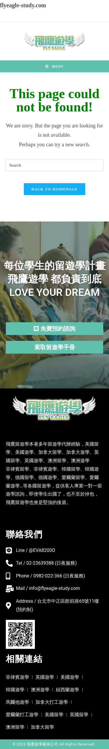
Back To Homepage (54, 189)
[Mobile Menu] (54, 66)
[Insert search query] (55, 165)
